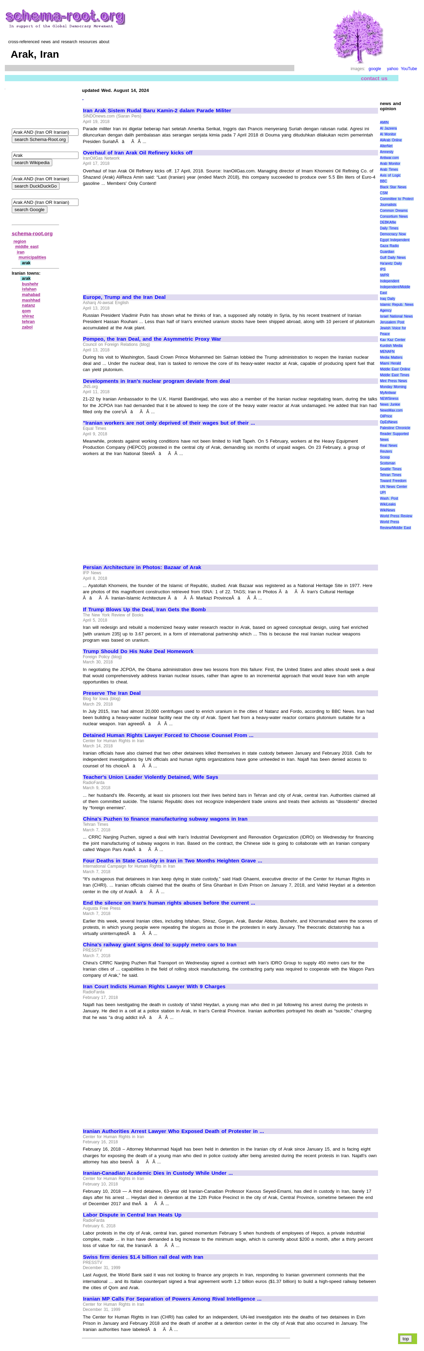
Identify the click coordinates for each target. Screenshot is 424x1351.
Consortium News (394, 216)
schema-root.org (32, 233)
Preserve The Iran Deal (112, 693)
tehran (28, 321)
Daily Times (389, 228)
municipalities (32, 257)
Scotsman (387, 463)
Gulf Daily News (393, 257)
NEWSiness (389, 398)
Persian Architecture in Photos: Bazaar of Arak (142, 567)
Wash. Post (389, 498)
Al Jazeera (388, 128)
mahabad (31, 294)
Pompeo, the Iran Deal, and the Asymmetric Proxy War (152, 339)
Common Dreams (394, 210)
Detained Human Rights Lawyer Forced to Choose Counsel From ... (168, 735)
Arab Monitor (390, 164)
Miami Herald (390, 363)
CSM (384, 193)
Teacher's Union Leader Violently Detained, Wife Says (150, 777)
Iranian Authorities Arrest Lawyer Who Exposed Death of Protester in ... (173, 1131)
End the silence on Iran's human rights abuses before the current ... (169, 903)
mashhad (31, 300)
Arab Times (389, 169)
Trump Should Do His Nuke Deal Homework (138, 651)
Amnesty (387, 152)
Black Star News (393, 187)
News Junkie (390, 404)
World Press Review (396, 516)
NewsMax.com (391, 410)
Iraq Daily (387, 299)
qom (26, 311)
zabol (27, 327)
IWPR (384, 275)
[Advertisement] (141, 237)
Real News (388, 445)
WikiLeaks (388, 504)
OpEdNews (389, 422)
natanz (28, 305)
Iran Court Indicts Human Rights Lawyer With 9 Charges (154, 986)
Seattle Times (391, 469)
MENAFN (387, 351)
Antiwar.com (389, 158)
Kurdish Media (391, 346)
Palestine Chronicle (395, 428)
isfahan (29, 289)
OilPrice (386, 416)
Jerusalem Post (392, 322)
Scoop (385, 457)
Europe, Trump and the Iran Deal (124, 297)
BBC (383, 181)
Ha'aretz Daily (391, 263)
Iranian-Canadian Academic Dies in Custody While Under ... (158, 1173)
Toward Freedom (393, 481)
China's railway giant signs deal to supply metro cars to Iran (160, 944)
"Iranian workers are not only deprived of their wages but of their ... (169, 423)
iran (21, 252)
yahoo (392, 68)
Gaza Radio (389, 246)
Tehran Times (391, 475)
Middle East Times (394, 375)
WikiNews (387, 510)
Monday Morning (393, 387)
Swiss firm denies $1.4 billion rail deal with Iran (143, 1257)
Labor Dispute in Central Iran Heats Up (132, 1215)
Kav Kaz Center (392, 340)
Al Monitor (388, 134)
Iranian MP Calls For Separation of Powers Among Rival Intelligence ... (172, 1299)
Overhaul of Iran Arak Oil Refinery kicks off (138, 152)
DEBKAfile (388, 222)
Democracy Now (393, 234)
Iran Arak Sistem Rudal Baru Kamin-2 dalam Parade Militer (157, 110)
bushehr (30, 284)
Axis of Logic (390, 175)
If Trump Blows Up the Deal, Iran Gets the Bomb (144, 609)
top (406, 1338)
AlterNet (386, 146)
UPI (383, 492)
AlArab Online (391, 140)
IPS (383, 269)
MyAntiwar (388, 393)
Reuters (386, 451)
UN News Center (393, 487)
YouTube (409, 68)
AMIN (384, 122)
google (375, 68)
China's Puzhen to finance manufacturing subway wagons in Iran (165, 819)
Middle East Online (395, 369)
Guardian (387, 252)
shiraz (28, 316)
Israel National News (396, 316)
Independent (389, 281)
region (19, 241)
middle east (27, 246)
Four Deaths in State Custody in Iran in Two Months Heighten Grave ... (172, 860)
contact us (374, 78)
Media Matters (391, 357)
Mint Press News (393, 381)
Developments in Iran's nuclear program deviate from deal (156, 381)
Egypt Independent (395, 240)
